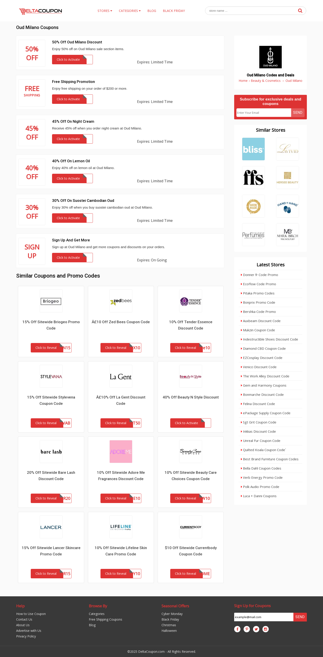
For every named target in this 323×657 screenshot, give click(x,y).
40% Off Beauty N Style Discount (191, 397)
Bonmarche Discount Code (262, 394)
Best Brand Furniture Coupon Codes (270, 459)
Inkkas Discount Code (258, 431)
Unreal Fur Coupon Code (260, 440)
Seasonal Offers (175, 605)
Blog (92, 625)
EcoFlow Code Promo (258, 284)
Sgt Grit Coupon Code (258, 422)
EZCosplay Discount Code (261, 357)
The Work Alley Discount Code (265, 376)
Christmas (169, 625)
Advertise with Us (28, 630)
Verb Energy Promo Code (262, 477)
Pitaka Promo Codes (258, 293)
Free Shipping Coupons (105, 619)
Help (20, 605)
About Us (23, 625)
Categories (97, 614)
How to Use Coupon (31, 614)
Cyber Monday (172, 614)
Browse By (98, 605)
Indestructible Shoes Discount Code (269, 339)
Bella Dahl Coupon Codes (261, 468)
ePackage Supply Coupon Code (265, 413)
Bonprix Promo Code (258, 302)
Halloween (169, 630)
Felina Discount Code (258, 403)
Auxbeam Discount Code (261, 320)
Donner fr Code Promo (259, 274)
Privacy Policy (26, 636)
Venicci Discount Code (259, 367)
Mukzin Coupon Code (258, 330)
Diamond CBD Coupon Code (263, 348)
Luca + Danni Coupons (259, 496)
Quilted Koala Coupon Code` (263, 450)
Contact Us (24, 619)
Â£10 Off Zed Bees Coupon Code (121, 322)
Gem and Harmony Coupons (263, 385)
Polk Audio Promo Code (260, 486)
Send (297, 112)
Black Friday (170, 619)
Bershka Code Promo (258, 311)
